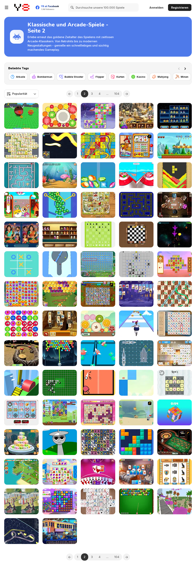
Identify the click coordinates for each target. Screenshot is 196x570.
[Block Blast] (136, 442)
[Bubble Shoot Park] (59, 294)
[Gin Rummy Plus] (98, 472)
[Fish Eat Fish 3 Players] (59, 175)
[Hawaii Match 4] (174, 264)
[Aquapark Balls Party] (136, 175)
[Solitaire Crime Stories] (136, 472)
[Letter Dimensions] (21, 442)
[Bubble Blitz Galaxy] (59, 353)
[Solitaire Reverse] (136, 294)
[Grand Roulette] (174, 442)
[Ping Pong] (98, 383)
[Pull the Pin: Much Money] (59, 205)
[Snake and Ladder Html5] (174, 294)
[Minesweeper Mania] (136, 264)
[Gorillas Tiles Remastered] (98, 442)
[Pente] (59, 383)
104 (116, 93)
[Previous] (69, 93)
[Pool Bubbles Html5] (136, 501)
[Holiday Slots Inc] (21, 412)
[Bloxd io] (174, 501)
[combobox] (21, 94)
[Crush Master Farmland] (21, 294)
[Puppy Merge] (21, 205)
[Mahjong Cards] (98, 501)
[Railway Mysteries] (59, 531)
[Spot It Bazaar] (21, 234)
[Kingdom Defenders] (59, 412)
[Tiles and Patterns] (174, 383)
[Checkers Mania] (136, 234)
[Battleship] (136, 353)
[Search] (72, 7)
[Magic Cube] (174, 412)
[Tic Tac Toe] (21, 264)
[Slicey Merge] (98, 323)
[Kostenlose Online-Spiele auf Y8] (21, 7)
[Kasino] (138, 77)
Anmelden (156, 7)
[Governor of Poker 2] (174, 205)
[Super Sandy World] (174, 145)
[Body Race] (136, 323)
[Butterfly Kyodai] (98, 294)
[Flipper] (97, 77)
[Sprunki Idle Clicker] (59, 442)
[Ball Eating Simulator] (21, 116)
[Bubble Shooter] (71, 77)
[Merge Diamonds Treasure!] (98, 175)
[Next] (186, 68)
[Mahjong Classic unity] (21, 145)
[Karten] (118, 77)
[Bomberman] (42, 77)
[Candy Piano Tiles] (136, 383)
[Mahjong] (160, 77)
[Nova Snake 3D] (21, 353)
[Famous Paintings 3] (21, 501)
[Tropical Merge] (21, 472)
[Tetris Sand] (174, 175)
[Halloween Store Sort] (174, 116)
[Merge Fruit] (59, 116)
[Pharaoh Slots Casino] (174, 472)
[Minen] (182, 77)
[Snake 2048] (98, 353)
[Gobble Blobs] (136, 205)
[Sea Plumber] (21, 175)
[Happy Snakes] (59, 145)
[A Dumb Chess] (98, 234)
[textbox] (21, 94)
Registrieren (179, 7)
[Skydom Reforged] (59, 501)
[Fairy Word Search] (98, 264)
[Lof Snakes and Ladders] (98, 145)
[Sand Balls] (59, 264)
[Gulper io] (21, 531)
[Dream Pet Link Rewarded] (98, 412)
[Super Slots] (136, 145)
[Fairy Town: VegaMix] (98, 116)
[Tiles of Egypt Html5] (59, 323)
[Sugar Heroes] (59, 472)
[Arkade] (18, 77)
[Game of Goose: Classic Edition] (98, 205)
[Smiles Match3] (21, 323)
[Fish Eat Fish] (136, 412)
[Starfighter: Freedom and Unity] (174, 234)
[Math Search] (174, 323)
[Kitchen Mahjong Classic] (174, 353)
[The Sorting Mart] (59, 234)
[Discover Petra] (136, 116)
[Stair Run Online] (21, 383)
